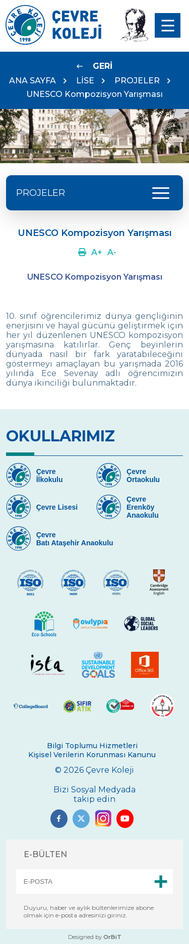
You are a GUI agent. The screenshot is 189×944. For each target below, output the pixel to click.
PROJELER (137, 80)
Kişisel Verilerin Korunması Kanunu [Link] (92, 754)
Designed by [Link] (94, 936)
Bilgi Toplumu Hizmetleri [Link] (92, 745)
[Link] (53, 42)
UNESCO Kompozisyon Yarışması (94, 94)
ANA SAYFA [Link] (32, 80)
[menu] (167, 25)
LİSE (85, 80)
